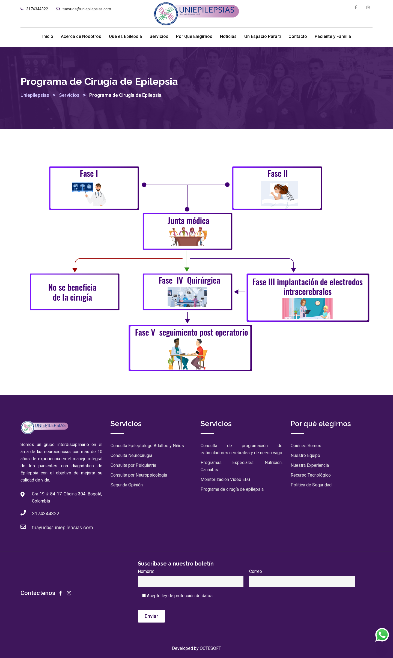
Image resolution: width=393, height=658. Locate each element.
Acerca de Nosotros (81, 36)
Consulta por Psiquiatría (133, 465)
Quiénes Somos (306, 445)
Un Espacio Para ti (262, 36)
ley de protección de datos (187, 595)
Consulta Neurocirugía (131, 455)
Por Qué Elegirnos (194, 36)
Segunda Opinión (127, 484)
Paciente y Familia (333, 36)
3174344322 (37, 9)
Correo (302, 576)
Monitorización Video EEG (225, 479)
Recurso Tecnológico (311, 475)
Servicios (159, 36)
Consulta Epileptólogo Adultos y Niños (147, 445)
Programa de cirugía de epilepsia (232, 489)
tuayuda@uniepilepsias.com (86, 9)
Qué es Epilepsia (125, 36)
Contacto (297, 36)
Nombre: (190, 576)
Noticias (228, 36)
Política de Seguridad (311, 484)
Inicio (47, 36)
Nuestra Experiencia (310, 465)
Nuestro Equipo (305, 455)
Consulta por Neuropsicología (139, 475)
